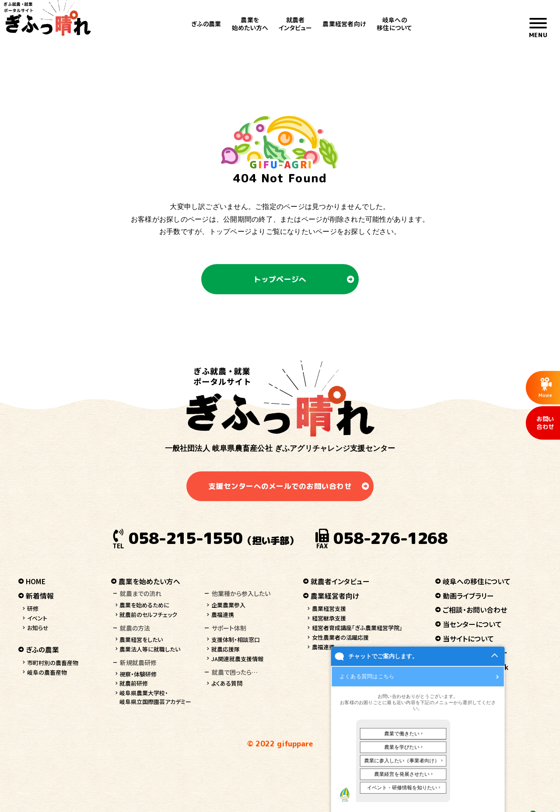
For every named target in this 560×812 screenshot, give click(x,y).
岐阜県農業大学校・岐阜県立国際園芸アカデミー (155, 697)
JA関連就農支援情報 (237, 659)
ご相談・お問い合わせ (475, 610)
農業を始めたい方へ (250, 23)
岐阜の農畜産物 (47, 672)
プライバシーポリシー (475, 653)
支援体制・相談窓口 (235, 639)
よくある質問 (226, 683)
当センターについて (472, 624)
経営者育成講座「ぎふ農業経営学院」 (357, 628)
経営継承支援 (329, 618)
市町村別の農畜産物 (52, 663)
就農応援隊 (225, 649)
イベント (37, 618)
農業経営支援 (329, 608)
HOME (36, 581)
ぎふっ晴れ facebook (475, 667)
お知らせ (38, 628)
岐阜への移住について (394, 23)
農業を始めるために (144, 605)
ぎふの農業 (206, 23)
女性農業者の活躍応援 (340, 637)
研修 (32, 608)
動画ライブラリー (468, 596)
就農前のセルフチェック (148, 614)
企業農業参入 (228, 605)
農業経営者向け (344, 23)
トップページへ (280, 279)
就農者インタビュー (295, 23)
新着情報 (40, 596)
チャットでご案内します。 (378, 788)
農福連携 (222, 614)
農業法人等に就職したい (149, 649)
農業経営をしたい (141, 639)
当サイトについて (468, 639)
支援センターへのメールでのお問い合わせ (280, 486)
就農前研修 (133, 683)
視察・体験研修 (138, 674)
